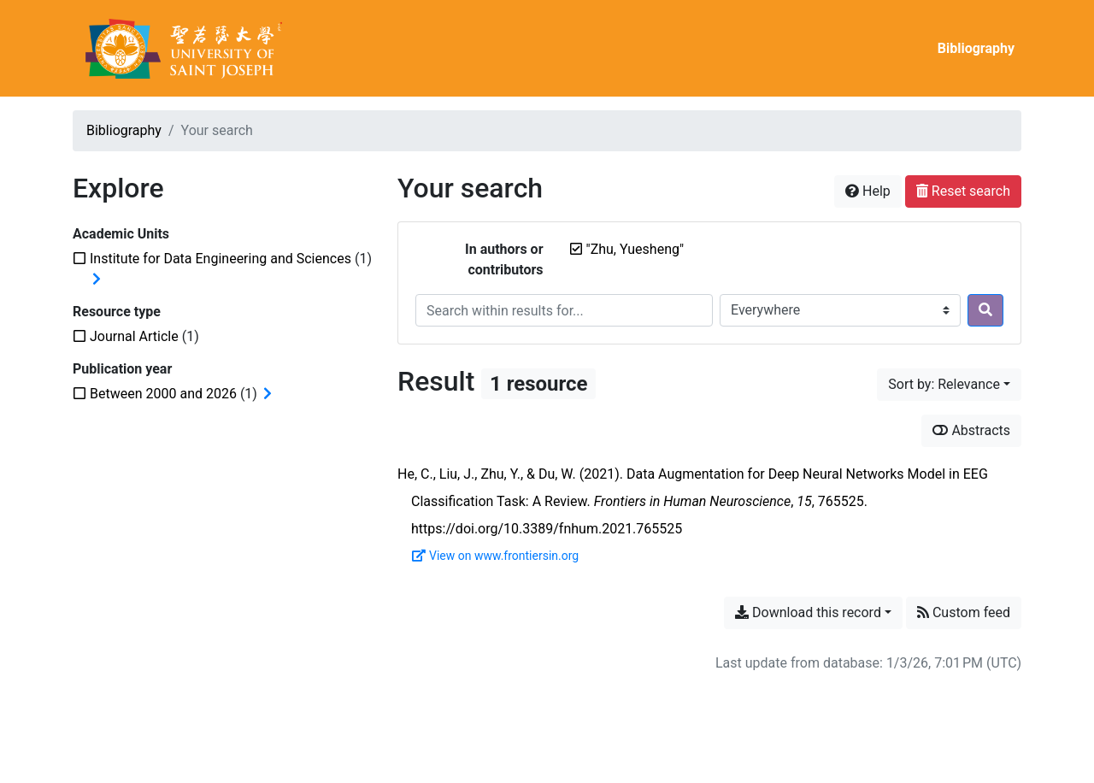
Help (868, 191)
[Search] (985, 310)
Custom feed (963, 612)
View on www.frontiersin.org (495, 555)
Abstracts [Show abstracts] (971, 430)
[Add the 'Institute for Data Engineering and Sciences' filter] (220, 258)
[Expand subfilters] (96, 279)
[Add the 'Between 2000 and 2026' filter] (163, 394)
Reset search (963, 191)
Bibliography (976, 48)
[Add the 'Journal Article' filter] (134, 336)
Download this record (808, 612)
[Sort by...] (949, 384)
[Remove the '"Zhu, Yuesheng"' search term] (635, 249)
